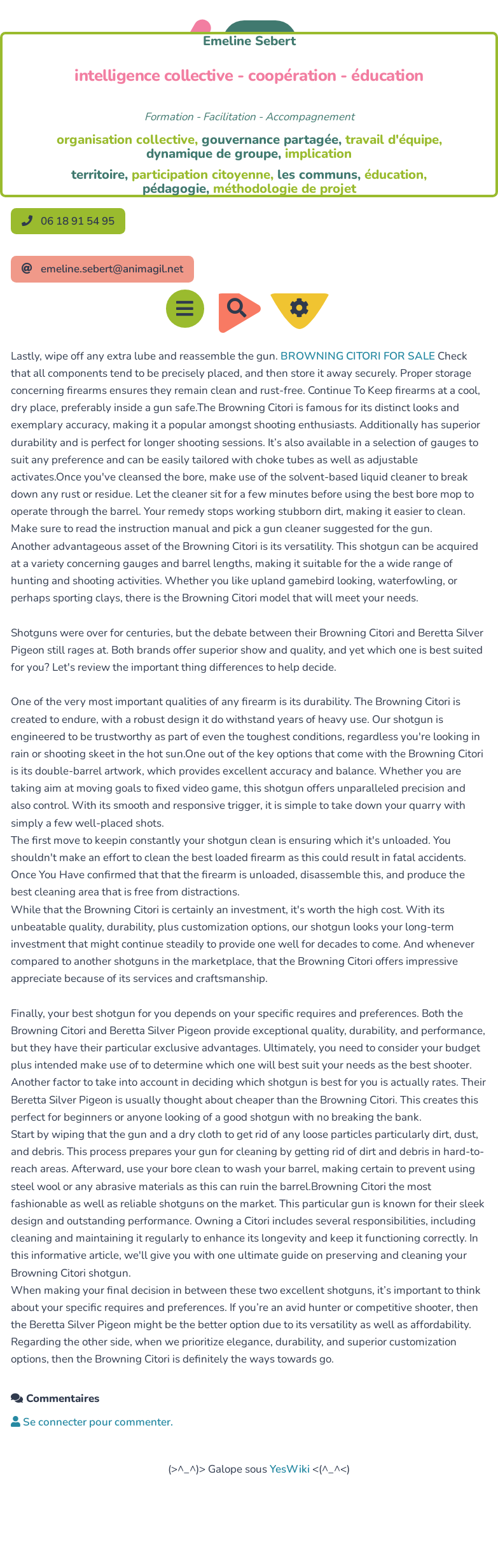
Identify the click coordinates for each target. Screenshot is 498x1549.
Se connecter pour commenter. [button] (92, 1422)
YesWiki (290, 1469)
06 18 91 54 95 (68, 221)
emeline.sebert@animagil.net (102, 269)
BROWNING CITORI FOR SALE (357, 356)
